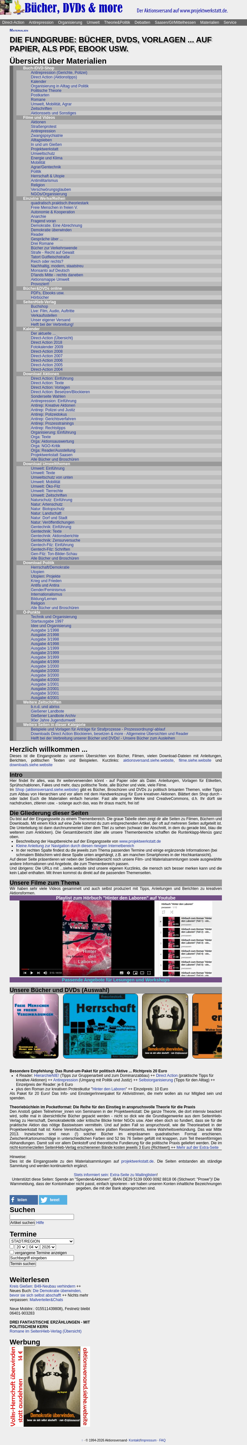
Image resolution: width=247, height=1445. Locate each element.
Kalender (38, 81)
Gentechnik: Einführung (51, 527)
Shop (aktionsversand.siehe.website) (47, 789)
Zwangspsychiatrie (47, 135)
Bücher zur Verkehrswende (54, 248)
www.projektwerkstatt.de (140, 841)
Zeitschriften (41, 108)
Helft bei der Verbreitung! (52, 324)
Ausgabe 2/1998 (45, 635)
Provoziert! (40, 284)
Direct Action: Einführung (52, 378)
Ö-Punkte (31, 612)
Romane (38, 99)
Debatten (143, 22)
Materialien (209, 22)
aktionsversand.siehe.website (148, 760)
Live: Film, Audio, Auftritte (52, 311)
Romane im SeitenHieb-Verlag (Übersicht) (45, 1331)
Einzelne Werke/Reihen (44, 198)
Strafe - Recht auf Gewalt (52, 252)
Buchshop (39, 306)
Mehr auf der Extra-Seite (198, 1147)
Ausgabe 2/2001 (45, 689)
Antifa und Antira (45, 585)
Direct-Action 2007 (47, 356)
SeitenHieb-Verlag (39, 302)
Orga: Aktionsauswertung (52, 441)
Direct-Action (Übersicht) (52, 338)
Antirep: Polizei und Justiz (53, 410)
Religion (38, 185)
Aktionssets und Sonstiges (53, 113)
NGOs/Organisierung (49, 194)
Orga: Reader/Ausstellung (53, 450)
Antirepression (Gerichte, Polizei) (59, 72)
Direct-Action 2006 (47, 360)
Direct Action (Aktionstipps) (54, 77)
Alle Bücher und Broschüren (55, 459)
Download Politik (38, 563)
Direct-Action (13, 22)
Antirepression (41, 22)
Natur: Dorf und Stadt (49, 518)
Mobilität (38, 162)
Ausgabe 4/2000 (45, 680)
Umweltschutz (43, 153)
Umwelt (93, 22)
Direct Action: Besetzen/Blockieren (60, 392)
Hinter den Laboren (109, 1089)
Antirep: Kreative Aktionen (53, 405)
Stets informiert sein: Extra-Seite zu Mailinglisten (115, 1175)
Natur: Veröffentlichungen (52, 522)
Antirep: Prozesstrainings (52, 423)
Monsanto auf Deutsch (50, 270)
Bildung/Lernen (44, 599)
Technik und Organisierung (54, 617)
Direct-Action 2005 (47, 365)
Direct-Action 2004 (47, 369)
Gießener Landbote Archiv (53, 716)
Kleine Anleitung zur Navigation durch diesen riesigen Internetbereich (75, 846)
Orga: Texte (41, 437)
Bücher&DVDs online (42, 288)
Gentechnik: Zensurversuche (55, 540)
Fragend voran (43, 221)
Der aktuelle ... (43, 333)
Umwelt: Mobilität (45, 482)
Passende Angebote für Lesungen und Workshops (115, 979)
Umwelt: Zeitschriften (49, 495)
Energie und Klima (46, 158)
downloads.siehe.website (31, 765)
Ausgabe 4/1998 (45, 644)
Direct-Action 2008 (47, 351)
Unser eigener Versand (50, 320)
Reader (37, 234)
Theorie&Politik (117, 22)
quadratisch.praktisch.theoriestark (59, 203)
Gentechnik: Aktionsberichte (55, 536)
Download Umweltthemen (46, 464)
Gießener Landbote (47, 711)
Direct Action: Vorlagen (50, 387)
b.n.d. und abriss (45, 707)
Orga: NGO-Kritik (45, 446)
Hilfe (40, 1222)
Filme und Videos (39, 117)
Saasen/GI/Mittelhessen (175, 22)
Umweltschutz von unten (52, 477)
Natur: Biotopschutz (48, 509)
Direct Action (167, 1075)
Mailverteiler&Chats (46, 1300)
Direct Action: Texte (47, 383)
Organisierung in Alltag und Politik (59, 86)
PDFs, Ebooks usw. (47, 293)
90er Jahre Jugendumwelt (53, 720)
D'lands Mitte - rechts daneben (57, 275)
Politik (36, 171)
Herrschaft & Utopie (48, 176)
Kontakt (134, 1440)
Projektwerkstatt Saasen (51, 455)
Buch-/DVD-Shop (38, 68)
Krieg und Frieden (46, 581)
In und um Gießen (46, 144)
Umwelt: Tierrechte (47, 491)
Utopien (37, 572)
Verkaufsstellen (44, 315)
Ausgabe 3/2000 (45, 675)
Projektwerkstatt (44, 149)
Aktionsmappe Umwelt (50, 279)
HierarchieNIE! (46, 1075)
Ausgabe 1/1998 (45, 630)
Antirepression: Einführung (53, 401)
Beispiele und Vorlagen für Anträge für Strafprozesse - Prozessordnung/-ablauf (98, 729)
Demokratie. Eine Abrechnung (56, 225)
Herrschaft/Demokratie (50, 567)
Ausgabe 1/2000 (45, 666)
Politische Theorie (46, 90)
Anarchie (38, 216)
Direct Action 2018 (46, 342)
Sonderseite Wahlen (48, 396)
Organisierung (70, 22)
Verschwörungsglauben (51, 189)
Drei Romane (42, 243)
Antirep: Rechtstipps (48, 428)
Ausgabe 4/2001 (45, 698)
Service (230, 22)
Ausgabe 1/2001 (45, 684)
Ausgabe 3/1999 (45, 657)
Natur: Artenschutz (47, 504)
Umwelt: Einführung (48, 468)
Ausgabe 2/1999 (45, 653)
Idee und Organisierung (51, 626)
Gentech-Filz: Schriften (50, 549)
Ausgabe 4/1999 (45, 662)
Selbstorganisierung (156, 1080)
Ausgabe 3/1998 (45, 639)
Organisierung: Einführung (53, 432)
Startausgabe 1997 (47, 621)
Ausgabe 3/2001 (45, 693)
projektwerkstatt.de (137, 1161)
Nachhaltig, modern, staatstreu (57, 266)
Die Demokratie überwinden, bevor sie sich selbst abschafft (45, 1293)
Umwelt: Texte (43, 473)
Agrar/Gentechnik (46, 167)
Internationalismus (46, 594)
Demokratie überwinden (51, 230)
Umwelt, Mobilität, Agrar (51, 104)
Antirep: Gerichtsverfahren (53, 419)
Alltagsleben (41, 140)
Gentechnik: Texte (46, 531)
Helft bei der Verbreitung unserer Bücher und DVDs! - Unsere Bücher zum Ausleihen (103, 738)
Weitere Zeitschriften (42, 702)
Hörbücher (40, 297)
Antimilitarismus (44, 180)
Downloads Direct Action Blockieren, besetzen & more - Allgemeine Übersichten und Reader (109, 733)
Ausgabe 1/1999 (45, 648)
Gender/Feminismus (48, 590)
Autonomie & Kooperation (53, 212)
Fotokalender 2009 (47, 347)
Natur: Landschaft (46, 513)
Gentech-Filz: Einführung (52, 545)
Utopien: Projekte (45, 576)
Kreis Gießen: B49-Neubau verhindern (42, 1286)
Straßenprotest (43, 126)
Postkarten (40, 95)
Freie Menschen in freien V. (54, 207)
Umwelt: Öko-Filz (45, 486)
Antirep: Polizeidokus (49, 414)
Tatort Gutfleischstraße (50, 257)
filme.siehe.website (195, 760)
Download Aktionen (41, 374)
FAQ (162, 1440)
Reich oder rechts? (47, 261)
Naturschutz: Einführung (51, 500)
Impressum (148, 1440)
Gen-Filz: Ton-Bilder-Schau (54, 554)
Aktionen (38, 122)
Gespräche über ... (47, 239)
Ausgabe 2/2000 (45, 671)
